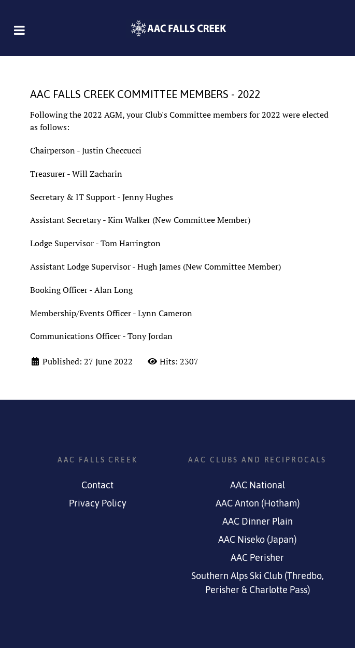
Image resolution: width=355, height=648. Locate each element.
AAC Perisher (257, 558)
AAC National (257, 485)
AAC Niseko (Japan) (257, 539)
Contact (97, 485)
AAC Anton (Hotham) (258, 503)
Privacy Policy (97, 503)
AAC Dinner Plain (257, 521)
